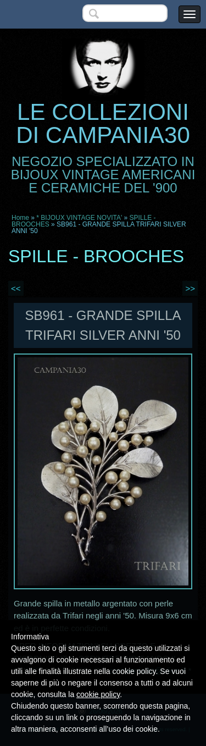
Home (20, 218)
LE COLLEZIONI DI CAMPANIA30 (103, 123)
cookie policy (98, 694)
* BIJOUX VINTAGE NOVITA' (79, 218)
